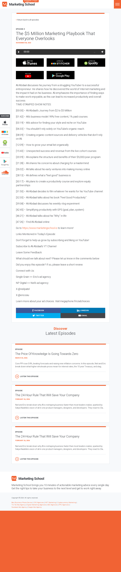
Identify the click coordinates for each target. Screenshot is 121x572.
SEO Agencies (53, 505)
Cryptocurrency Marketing (66, 502)
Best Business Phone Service (22, 502)
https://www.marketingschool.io (39, 228)
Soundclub (5, 173)
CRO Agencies (39, 502)
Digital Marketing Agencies (36, 505)
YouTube (5, 153)
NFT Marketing (50, 502)
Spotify (5, 143)
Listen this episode (29, 376)
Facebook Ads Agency (19, 507)
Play (18, 52)
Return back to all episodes (28, 20)
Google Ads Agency (35, 507)
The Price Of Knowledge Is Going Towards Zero (46, 354)
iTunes (5, 123)
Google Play (5, 163)
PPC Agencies (64, 505)
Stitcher (5, 133)
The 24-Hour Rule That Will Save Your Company (47, 395)
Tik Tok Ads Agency (18, 505)
